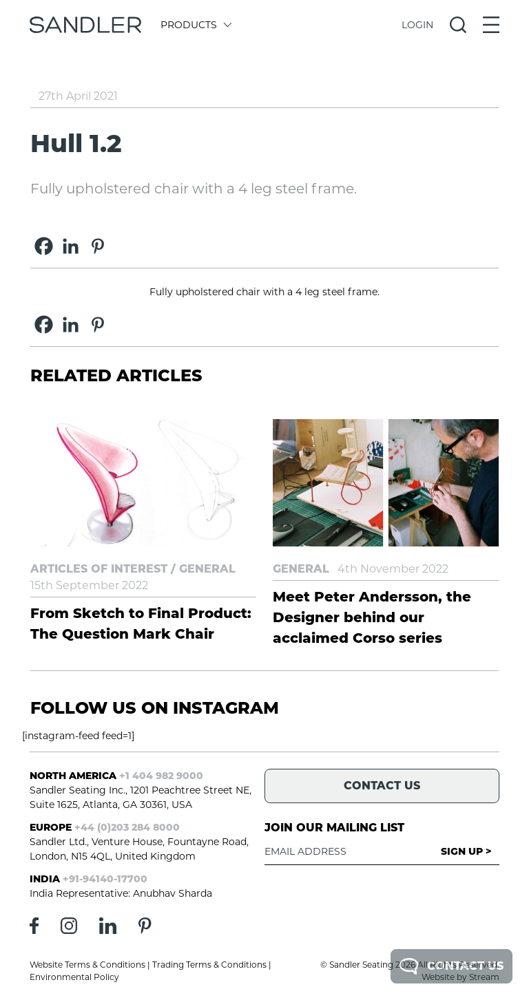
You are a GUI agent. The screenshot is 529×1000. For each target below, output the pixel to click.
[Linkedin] (71, 246)
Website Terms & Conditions (87, 964)
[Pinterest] (97, 246)
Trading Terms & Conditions (209, 964)
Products (195, 25)
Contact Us (452, 966)
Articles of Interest (98, 568)
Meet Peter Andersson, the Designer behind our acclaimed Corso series (372, 617)
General (207, 568)
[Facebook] (44, 246)
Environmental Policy (74, 977)
